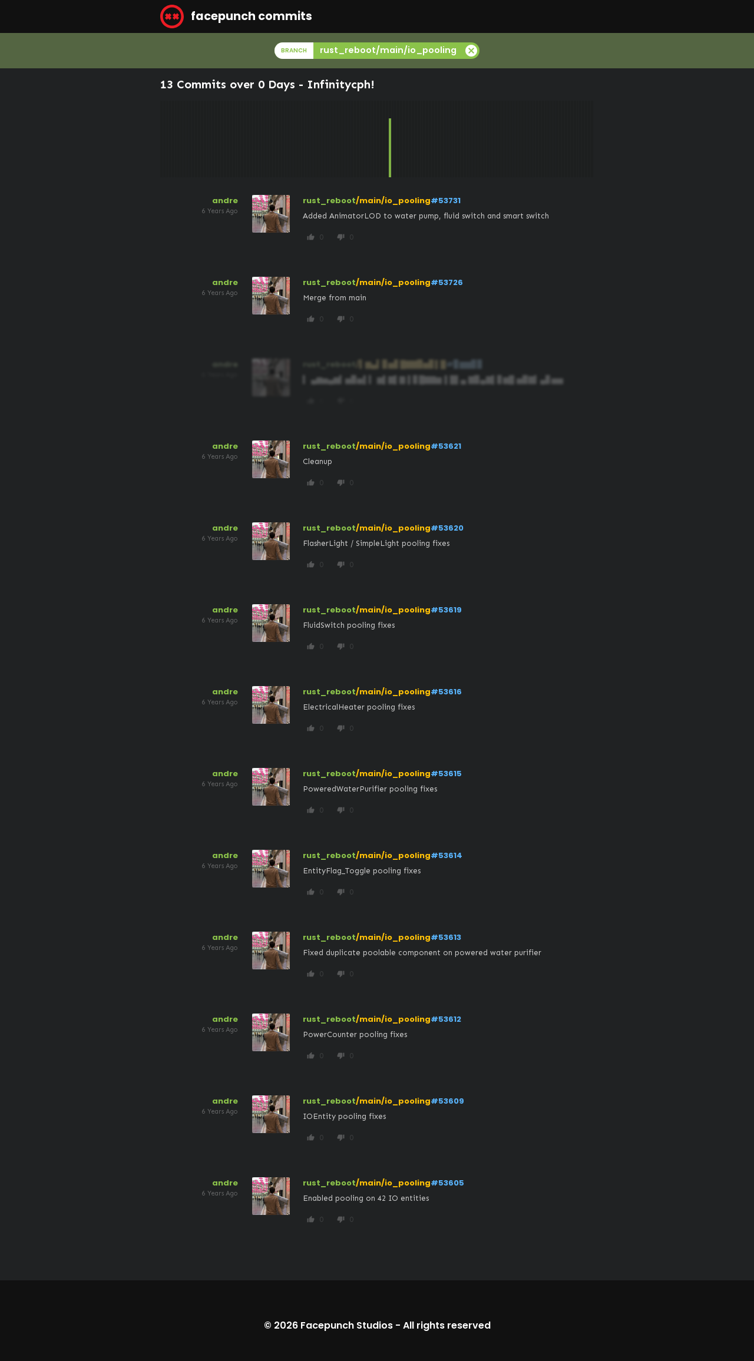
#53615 (446, 773)
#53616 (446, 691)
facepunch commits (236, 16)
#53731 (446, 200)
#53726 (447, 282)
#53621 (446, 446)
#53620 (447, 528)
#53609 (447, 1101)
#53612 (446, 1019)
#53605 (447, 1182)
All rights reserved (447, 1325)
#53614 (446, 855)
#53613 (446, 937)
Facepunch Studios (346, 1325)
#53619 (446, 609)
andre (225, 200)
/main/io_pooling (393, 200)
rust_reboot (329, 200)
